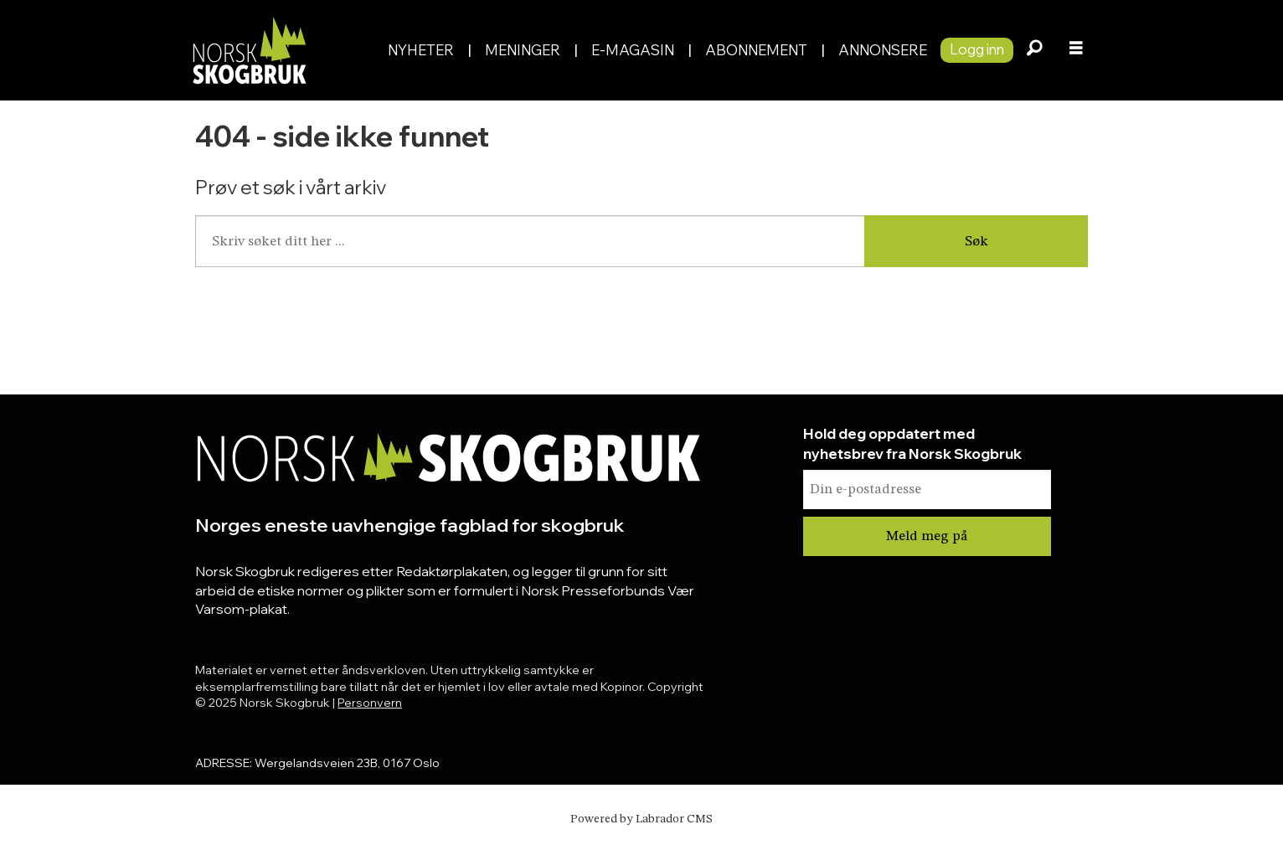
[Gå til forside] (249, 50)
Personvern (369, 702)
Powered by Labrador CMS (641, 819)
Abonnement (756, 50)
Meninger (522, 50)
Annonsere (882, 50)
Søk (976, 241)
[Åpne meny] (1076, 50)
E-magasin (632, 50)
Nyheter (421, 50)
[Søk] (1034, 50)
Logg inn (977, 49)
